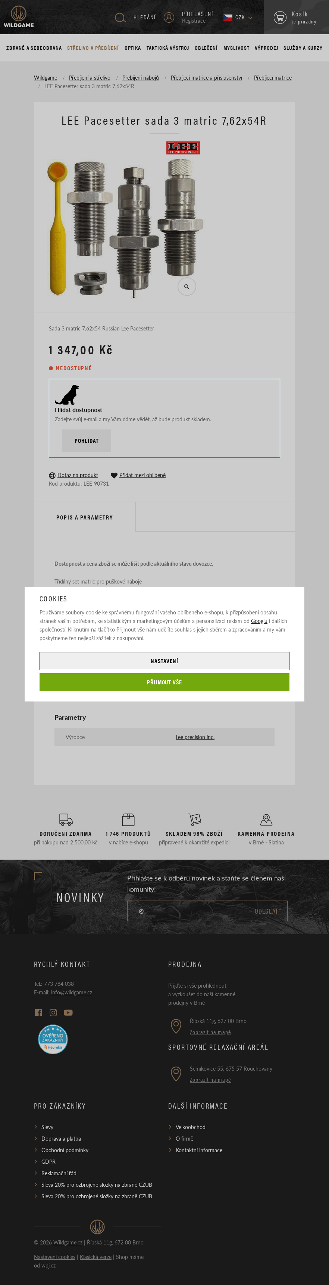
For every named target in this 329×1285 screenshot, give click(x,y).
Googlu (259, 620)
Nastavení (164, 660)
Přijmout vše (164, 682)
